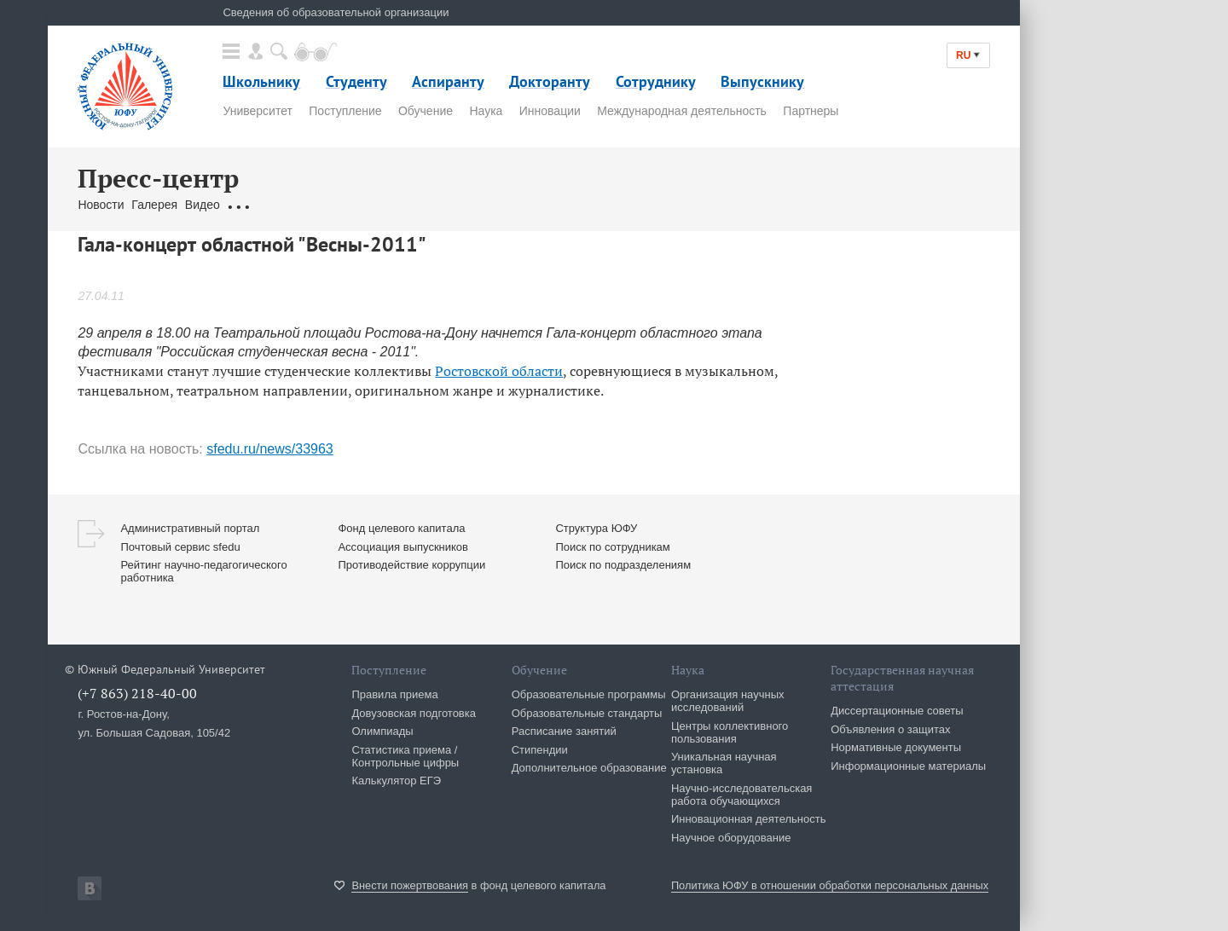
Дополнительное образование (589, 767)
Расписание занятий (564, 731)
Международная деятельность (682, 111)
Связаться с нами (399, 204)
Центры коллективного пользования (729, 732)
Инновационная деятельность (748, 818)
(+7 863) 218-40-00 (137, 693)
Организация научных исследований (728, 701)
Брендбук (481, 204)
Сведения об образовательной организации (336, 12)
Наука (485, 111)
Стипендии (540, 749)
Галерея (154, 204)
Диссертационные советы (897, 710)
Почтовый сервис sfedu (180, 547)
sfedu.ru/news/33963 (269, 449)
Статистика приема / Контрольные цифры (405, 756)
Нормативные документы (896, 747)
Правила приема (394, 694)
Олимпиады (382, 731)
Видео (202, 204)
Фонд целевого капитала (401, 528)
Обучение (425, 111)
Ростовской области (499, 370)
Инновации (550, 111)
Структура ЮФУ (596, 528)
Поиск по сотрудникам (612, 547)
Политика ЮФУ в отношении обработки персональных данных (829, 885)
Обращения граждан (284, 204)
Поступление (345, 111)
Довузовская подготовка (413, 713)
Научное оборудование (731, 837)
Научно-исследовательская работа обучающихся (742, 794)
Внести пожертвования (409, 885)
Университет (257, 111)
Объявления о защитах (890, 729)
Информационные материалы (908, 766)
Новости (101, 204)
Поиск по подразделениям (623, 564)
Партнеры (810, 111)
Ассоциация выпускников (403, 547)
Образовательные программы (589, 694)
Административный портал (189, 528)
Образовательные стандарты (587, 713)
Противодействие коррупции (411, 564)
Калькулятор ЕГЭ (396, 780)
